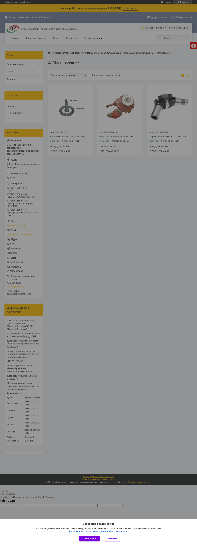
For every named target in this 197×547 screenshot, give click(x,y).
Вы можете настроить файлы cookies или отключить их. (97, 531)
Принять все (89, 538)
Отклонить (112, 538)
